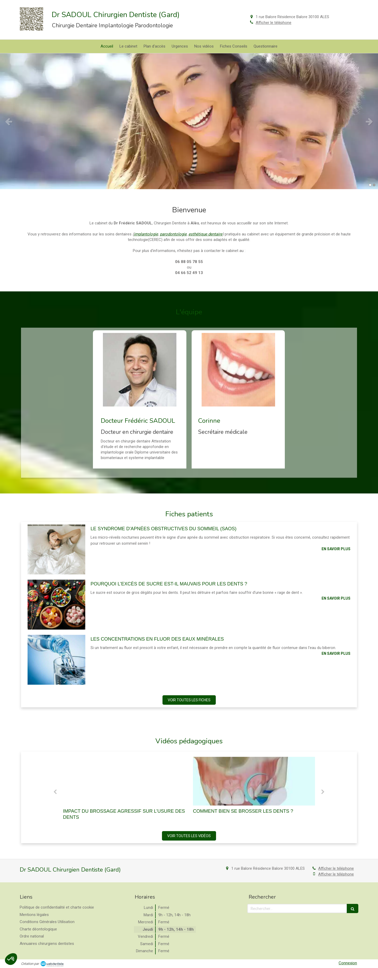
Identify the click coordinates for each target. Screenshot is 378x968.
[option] (189, 121)
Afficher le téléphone (273, 22)
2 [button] (374, 185)
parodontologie (173, 234)
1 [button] (370, 185)
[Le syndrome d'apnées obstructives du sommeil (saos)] (56, 549)
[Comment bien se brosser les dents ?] (254, 781)
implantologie (146, 234)
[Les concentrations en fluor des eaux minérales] (56, 660)
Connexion (348, 963)
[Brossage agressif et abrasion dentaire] (124, 781)
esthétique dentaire (205, 234)
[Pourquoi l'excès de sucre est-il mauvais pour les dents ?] (56, 605)
